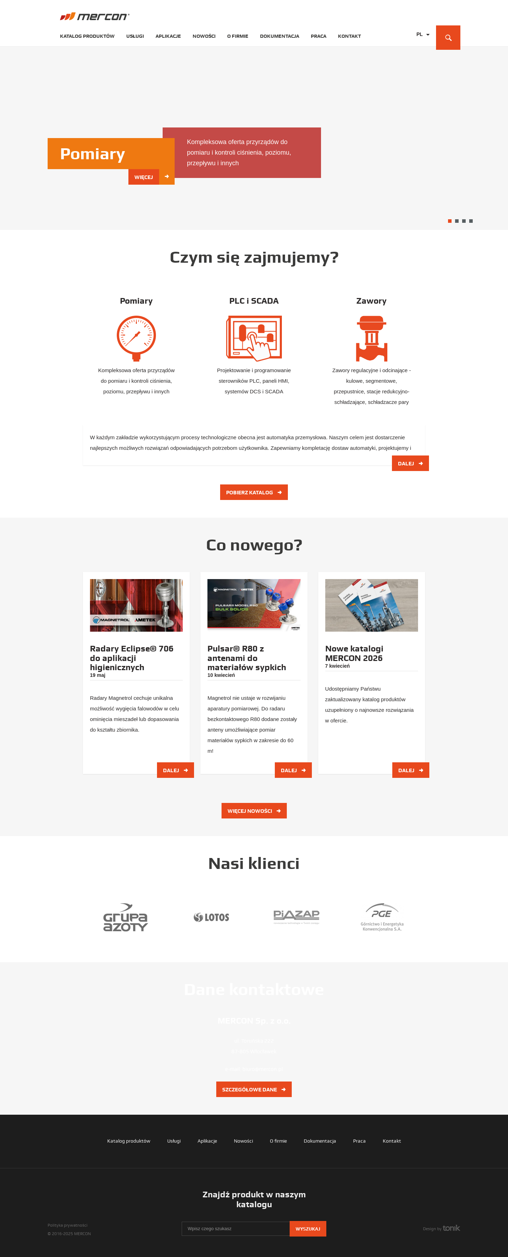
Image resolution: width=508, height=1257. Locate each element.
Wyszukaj (308, 1228)
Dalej (410, 462)
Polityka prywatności (67, 1224)
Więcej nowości (254, 810)
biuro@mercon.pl (262, 1068)
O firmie (237, 36)
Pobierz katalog (254, 492)
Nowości (204, 36)
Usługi (135, 36)
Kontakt (349, 36)
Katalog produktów (87, 36)
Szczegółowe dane (254, 1089)
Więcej (146, 177)
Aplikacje (168, 36)
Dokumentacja (279, 36)
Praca (318, 36)
